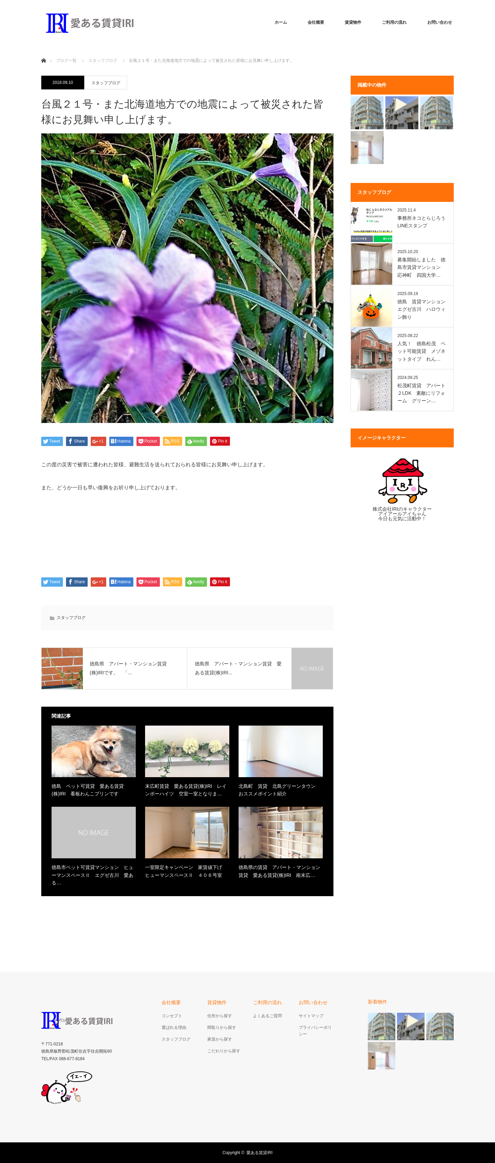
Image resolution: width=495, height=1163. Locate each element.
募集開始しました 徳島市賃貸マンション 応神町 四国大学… (421, 267)
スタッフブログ (105, 82)
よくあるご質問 (267, 1015)
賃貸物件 (353, 22)
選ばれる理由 (174, 1027)
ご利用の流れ (394, 22)
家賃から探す (219, 1039)
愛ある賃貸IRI (261, 1152)
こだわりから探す (223, 1050)
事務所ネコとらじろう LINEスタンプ (422, 221)
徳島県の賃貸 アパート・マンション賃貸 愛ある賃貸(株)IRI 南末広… (279, 871)
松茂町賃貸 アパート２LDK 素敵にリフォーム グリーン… (421, 393)
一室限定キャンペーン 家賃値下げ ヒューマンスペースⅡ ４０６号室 (186, 871)
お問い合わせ (439, 22)
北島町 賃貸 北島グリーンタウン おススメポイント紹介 (279, 789)
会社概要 (316, 22)
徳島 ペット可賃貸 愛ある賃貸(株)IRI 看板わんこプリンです (88, 789)
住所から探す (219, 1015)
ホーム (281, 22)
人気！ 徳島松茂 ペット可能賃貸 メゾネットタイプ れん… (421, 351)
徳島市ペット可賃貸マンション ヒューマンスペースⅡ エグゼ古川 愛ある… (92, 875)
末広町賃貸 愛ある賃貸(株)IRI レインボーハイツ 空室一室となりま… (186, 789)
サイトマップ (311, 1015)
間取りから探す (221, 1027)
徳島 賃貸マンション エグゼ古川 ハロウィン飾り (422, 309)
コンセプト (172, 1015)
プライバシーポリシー (315, 1030)
